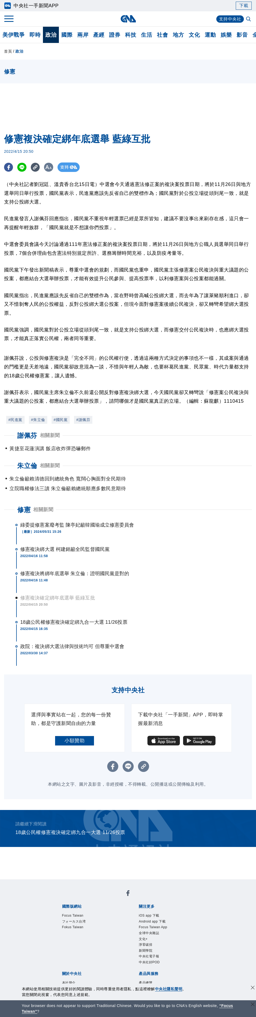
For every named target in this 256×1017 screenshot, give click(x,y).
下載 (243, 5)
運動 (210, 35)
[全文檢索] (249, 19)
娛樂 (226, 35)
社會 (162, 35)
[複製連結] (36, 167)
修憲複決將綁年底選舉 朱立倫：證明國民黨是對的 (74, 573)
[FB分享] (9, 167)
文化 (194, 35)
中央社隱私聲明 (169, 989)
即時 (35, 35)
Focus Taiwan (72, 915)
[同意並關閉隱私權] (253, 988)
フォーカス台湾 (74, 921)
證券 (114, 35)
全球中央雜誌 (149, 933)
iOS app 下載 (149, 915)
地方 (178, 35)
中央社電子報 (149, 956)
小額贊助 (75, 740)
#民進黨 (15, 420)
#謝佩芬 (83, 420)
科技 (130, 35)
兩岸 (82, 35)
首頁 (8, 51)
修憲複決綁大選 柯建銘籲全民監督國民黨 (65, 549)
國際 (66, 35)
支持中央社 (230, 19)
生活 (146, 35)
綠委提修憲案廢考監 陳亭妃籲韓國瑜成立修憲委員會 (77, 525)
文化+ (143, 939)
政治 (50, 35)
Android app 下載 (152, 921)
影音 (242, 35)
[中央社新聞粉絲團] (128, 894)
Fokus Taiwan (72, 927)
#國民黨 (61, 420)
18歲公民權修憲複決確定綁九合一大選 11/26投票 (73, 622)
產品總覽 (145, 983)
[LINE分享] (22, 167)
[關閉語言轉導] (253, 1005)
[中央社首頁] (128, 18)
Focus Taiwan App (153, 927)
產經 (98, 35)
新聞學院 (145, 950)
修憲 (24, 509)
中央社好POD (149, 962)
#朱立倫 (38, 420)
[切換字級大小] (50, 167)
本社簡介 (69, 983)
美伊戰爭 (13, 35)
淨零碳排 (145, 945)
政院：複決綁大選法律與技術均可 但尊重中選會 (72, 646)
